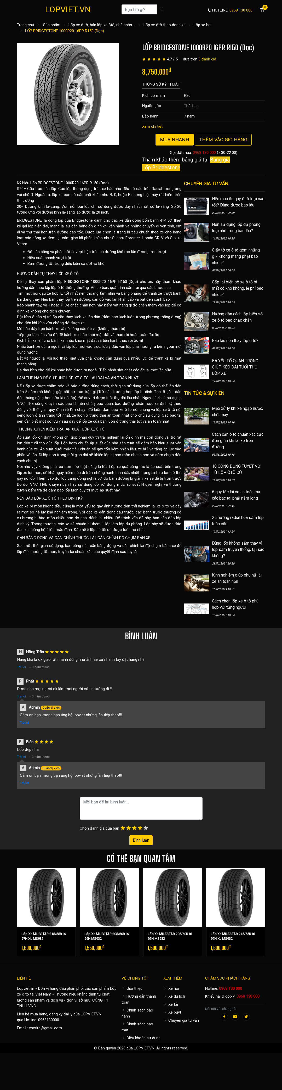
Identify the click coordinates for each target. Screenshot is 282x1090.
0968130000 (48, 1020)
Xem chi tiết (152, 126)
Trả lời (21, 667)
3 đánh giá (207, 59)
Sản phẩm (51, 25)
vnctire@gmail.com (45, 1028)
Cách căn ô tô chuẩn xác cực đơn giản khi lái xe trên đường (237, 440)
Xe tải (170, 1004)
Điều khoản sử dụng (141, 1038)
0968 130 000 (204, 152)
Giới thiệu (132, 988)
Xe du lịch (174, 996)
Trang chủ (25, 25)
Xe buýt (172, 1012)
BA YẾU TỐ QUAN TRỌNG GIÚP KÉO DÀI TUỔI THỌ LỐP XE (235, 367)
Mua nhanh (174, 139)
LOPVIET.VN (68, 9)
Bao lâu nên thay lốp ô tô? (235, 340)
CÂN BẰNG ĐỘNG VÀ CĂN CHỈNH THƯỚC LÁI (56, 537)
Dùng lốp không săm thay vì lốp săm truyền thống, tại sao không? (238, 549)
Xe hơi (171, 988)
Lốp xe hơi (202, 25)
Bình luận (141, 840)
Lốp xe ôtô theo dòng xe (164, 25)
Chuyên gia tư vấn (181, 1020)
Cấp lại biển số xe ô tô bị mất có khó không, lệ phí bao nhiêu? (237, 288)
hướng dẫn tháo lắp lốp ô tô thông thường (53, 287)
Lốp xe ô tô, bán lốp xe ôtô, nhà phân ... (101, 25)
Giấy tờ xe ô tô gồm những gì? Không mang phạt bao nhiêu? (236, 256)
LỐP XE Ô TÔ (67, 273)
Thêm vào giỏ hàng (223, 139)
